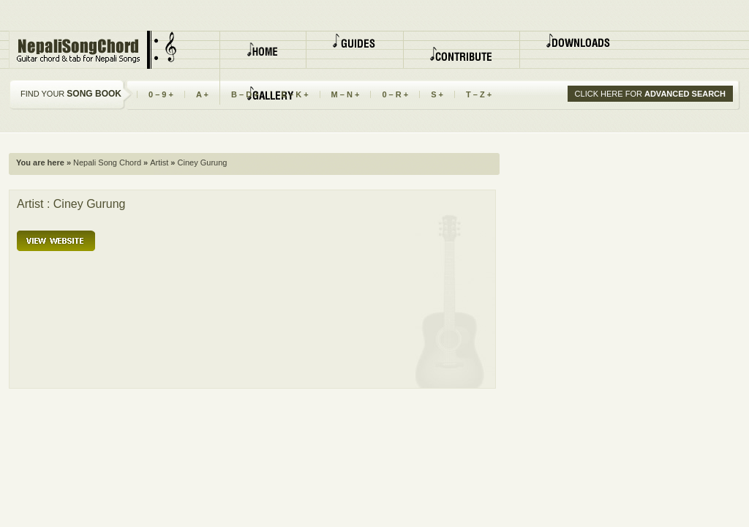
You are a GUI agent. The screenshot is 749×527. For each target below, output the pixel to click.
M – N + (345, 94)
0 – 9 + (160, 94)
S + (437, 94)
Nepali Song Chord (106, 162)
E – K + (295, 94)
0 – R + (395, 94)
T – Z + (479, 94)
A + (202, 94)
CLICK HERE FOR (650, 93)
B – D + (245, 94)
